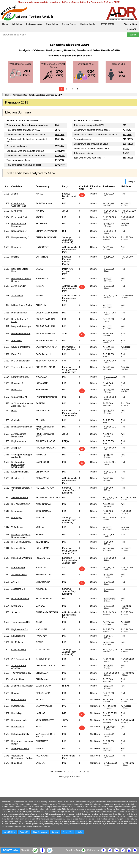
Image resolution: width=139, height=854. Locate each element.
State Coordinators (40, 832)
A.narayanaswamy (20, 748)
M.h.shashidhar (18, 548)
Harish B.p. (16, 713)
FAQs (80, 832)
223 (124, 125)
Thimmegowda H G (20, 622)
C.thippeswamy (18, 649)
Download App (73, 850)
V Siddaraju (17, 527)
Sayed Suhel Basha (21, 347)
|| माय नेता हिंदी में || (106, 24)
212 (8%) (59, 160)
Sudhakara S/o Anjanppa (18, 666)
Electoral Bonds (87, 24)
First (51, 772)
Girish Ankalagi (18, 699)
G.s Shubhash (18, 679)
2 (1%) (126, 148)
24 (80, 772)
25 (84, 772)
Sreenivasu (16, 340)
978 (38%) (60, 151)
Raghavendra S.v (19, 629)
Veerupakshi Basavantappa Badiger (22, 757)
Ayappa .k (16, 448)
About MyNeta (130, 24)
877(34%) (59, 146)
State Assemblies (34, 24)
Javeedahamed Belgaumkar (18, 435)
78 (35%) (127, 130)
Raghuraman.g (18, 441)
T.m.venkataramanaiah (22, 367)
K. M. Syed (16, 211)
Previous (58, 772)
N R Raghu (16, 517)
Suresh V (15, 612)
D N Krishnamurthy (20, 504)
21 (68, 772)
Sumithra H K (17, 478)
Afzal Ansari (17, 295)
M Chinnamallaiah (20, 598)
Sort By (131, 182)
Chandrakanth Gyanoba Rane (18, 204)
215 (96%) (128, 139)
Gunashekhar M (19, 397)
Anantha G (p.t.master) (22, 686)
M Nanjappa (17, 511)
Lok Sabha (17, 24)
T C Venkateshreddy (21, 673)
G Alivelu (15, 420)
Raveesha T (17, 383)
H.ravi (14, 410)
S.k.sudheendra (19, 574)
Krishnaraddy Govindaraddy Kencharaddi (18, 464)
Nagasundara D (19, 231)
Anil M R (15, 582)
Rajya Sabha (52, 24)
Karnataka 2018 (20, 95)
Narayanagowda (19, 720)
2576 (57, 130)
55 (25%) (127, 134)
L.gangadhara (18, 636)
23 (76, 772)
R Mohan (15, 693)
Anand (14, 194)
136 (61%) (128, 144)
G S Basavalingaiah (21, 659)
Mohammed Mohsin (21, 333)
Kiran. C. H (16, 354)
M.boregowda (18, 706)
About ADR (132, 29)
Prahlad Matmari (19, 313)
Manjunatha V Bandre (21, 558)
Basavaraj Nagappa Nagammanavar (21, 535)
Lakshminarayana (20, 377)
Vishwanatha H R (19, 497)
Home (5, 24)
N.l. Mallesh (17, 642)
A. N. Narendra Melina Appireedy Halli (22, 404)
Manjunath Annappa (21, 326)
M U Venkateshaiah (20, 361)
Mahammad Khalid (20, 734)
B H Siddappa (18, 567)
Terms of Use (67, 832)
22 (72, 772)
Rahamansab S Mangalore (18, 224)
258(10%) (59, 139)
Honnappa (16, 247)
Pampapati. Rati (19, 217)
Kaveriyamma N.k (20, 472)
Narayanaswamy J (20, 237)
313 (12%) (60, 155)
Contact (55, 832)
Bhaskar (15, 257)
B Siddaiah (16, 763)
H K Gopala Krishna (21, 542)
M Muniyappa (17, 727)
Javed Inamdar (18, 286)
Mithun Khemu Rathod (22, 305)
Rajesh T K (16, 389)
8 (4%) (126, 153)
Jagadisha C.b (18, 589)
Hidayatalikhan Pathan (22, 427)
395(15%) (59, 134)
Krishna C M (17, 606)
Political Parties (69, 24)
